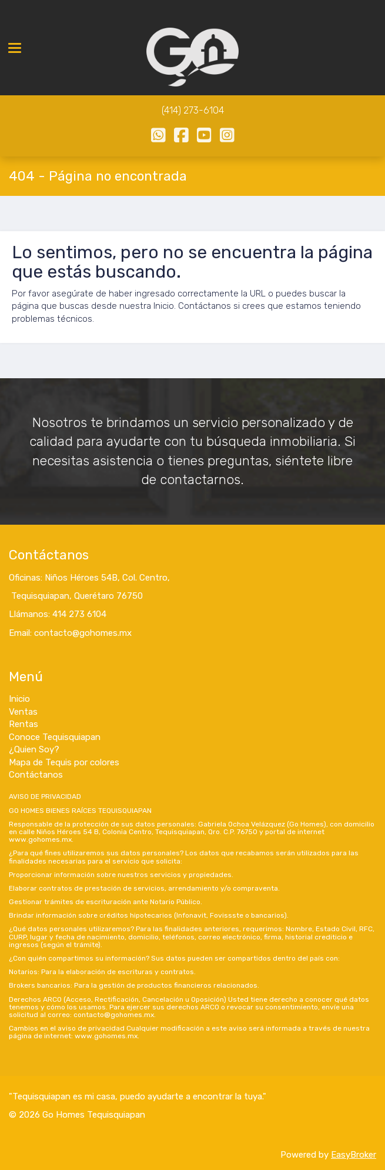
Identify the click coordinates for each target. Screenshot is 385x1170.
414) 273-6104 (194, 110)
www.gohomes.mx (40, 839)
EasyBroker (353, 1154)
